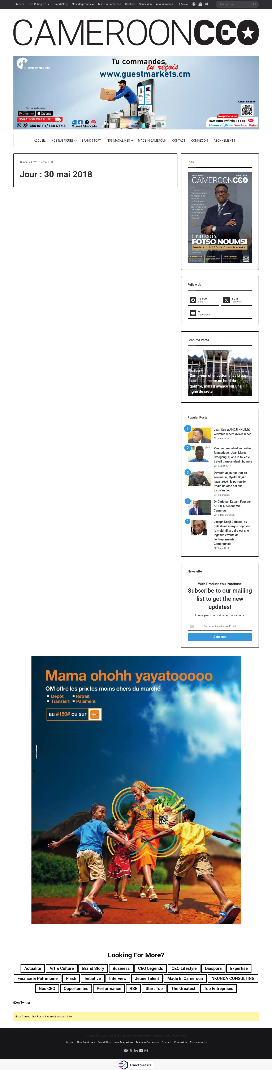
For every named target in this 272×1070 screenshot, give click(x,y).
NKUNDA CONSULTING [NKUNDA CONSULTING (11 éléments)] (233, 978)
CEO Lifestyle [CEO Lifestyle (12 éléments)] (184, 968)
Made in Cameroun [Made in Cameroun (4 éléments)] (185, 978)
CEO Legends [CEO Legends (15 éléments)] (150, 968)
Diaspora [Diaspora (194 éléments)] (213, 968)
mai (45, 162)
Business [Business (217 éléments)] (121, 968)
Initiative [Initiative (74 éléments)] (93, 978)
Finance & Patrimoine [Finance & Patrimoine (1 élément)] (37, 978)
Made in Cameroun (109, 4)
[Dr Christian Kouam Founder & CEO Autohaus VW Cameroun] (199, 507)
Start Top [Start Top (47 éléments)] (154, 988)
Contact (130, 4)
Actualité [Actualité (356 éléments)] (32, 968)
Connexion (145, 4)
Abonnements (164, 4)
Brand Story (61, 4)
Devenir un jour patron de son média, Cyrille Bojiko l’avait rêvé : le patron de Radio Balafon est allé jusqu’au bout (230, 481)
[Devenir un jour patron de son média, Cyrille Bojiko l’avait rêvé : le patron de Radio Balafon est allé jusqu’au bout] (199, 478)
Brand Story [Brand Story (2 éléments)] (93, 968)
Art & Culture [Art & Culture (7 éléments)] (61, 968)
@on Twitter (21, 1002)
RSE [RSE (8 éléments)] (133, 988)
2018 (37, 162)
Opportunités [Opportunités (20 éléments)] (76, 988)
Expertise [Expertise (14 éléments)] (239, 968)
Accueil (20, 4)
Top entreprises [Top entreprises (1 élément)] (218, 988)
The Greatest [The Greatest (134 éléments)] (183, 988)
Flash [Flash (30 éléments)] (71, 978)
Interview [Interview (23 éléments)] (118, 978)
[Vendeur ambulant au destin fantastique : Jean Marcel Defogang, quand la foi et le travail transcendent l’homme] (199, 454)
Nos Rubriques (37, 4)
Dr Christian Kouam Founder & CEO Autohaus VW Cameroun (232, 506)
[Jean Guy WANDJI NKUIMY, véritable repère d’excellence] (199, 435)
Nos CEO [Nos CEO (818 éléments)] (47, 988)
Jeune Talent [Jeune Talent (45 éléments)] (147, 978)
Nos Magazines (81, 4)
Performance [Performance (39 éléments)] (109, 988)
